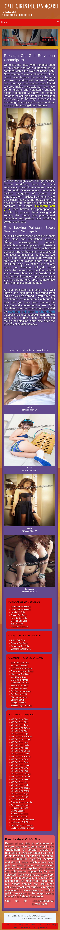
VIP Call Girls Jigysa (20, 728)
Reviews (43, 928)
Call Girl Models (18, 799)
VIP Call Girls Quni (19, 759)
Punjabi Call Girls (19, 618)
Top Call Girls (17, 624)
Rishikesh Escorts (19, 816)
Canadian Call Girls (20, 646)
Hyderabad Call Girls (20, 822)
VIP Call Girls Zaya (19, 794)
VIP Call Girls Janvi (20, 725)
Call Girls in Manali (19, 680)
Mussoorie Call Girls (20, 674)
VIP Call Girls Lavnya (20, 739)
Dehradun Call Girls (20, 663)
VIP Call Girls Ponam (20, 756)
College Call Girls (19, 621)
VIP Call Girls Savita (20, 765)
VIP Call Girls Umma (20, 776)
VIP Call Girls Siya (19, 768)
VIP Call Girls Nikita (20, 745)
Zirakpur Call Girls (19, 665)
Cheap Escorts (17, 811)
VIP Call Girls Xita (19, 782)
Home (4, 22)
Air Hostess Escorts (20, 805)
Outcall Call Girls (18, 615)
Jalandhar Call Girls (20, 683)
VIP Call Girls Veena (20, 779)
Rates (41, 925)
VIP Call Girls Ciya (19, 719)
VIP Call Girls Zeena (20, 788)
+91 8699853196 (9, 15)
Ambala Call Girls (19, 688)
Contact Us (25, 928)
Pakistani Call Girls (19, 626)
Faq (35, 928)
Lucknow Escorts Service (22, 828)
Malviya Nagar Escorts (21, 705)
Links (15, 928)
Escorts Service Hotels (21, 802)
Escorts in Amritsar (19, 685)
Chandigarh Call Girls (21, 606)
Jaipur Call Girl (17, 700)
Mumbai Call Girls (19, 697)
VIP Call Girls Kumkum (21, 736)
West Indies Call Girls (21, 649)
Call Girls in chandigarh (45, 918)
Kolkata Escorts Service (22, 825)
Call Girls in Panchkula (21, 668)
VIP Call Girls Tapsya (20, 774)
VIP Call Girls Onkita (20, 751)
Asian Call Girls (18, 640)
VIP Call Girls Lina (19, 742)
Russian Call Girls (19, 643)
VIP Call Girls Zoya (19, 796)
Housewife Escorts (19, 808)
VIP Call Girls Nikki (19, 748)
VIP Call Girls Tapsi (19, 771)
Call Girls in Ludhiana (21, 691)
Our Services (29, 925)
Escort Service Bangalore (22, 819)
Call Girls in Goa (18, 677)
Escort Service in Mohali (22, 671)
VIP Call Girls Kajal (19, 734)
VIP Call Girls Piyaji (20, 754)
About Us (17, 925)
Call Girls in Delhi (19, 694)
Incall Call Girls (18, 612)
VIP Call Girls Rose (20, 762)
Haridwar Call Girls (19, 814)
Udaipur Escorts (18, 703)
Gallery (50, 925)
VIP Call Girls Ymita (20, 785)
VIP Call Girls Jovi (19, 731)
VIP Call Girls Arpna (20, 791)
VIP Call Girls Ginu (19, 722)
